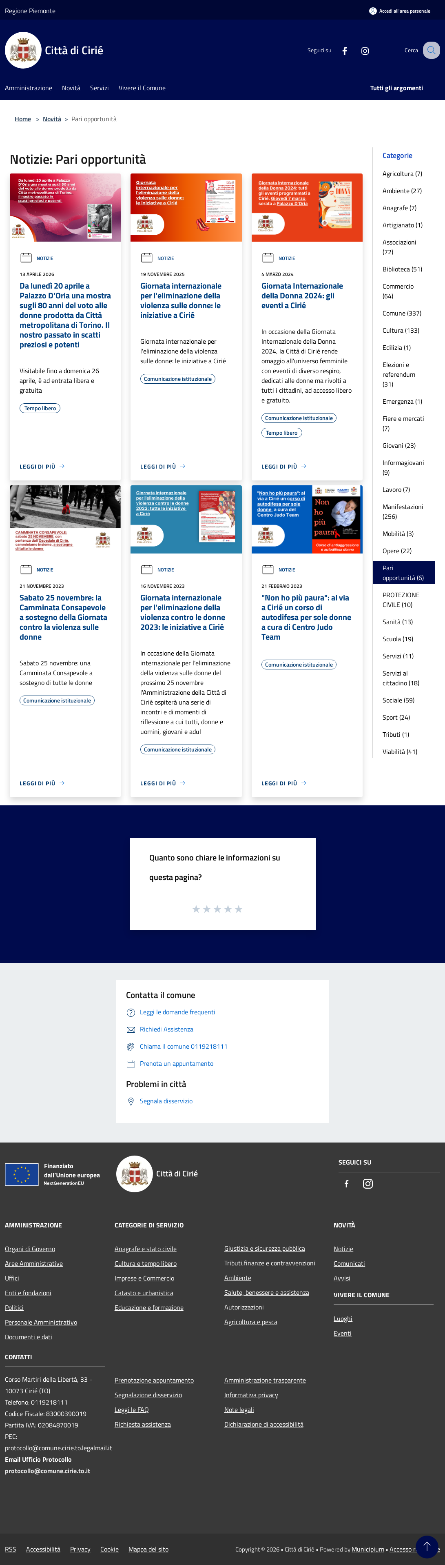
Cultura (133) (401, 330)
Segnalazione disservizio (148, 1395)
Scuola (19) (398, 639)
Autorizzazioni (244, 1307)
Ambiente (237, 1278)
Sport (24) (396, 717)
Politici (14, 1307)
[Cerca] (430, 50)
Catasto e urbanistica (144, 1293)
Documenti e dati (28, 1337)
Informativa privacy (251, 1395)
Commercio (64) (398, 291)
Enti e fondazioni (28, 1293)
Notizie (36, 258)
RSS (10, 1549)
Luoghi (343, 1318)
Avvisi (342, 1278)
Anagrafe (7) (399, 208)
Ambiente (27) (402, 191)
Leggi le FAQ (132, 1409)
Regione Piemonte (30, 11)
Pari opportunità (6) (403, 572)
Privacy (80, 1549)
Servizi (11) (398, 656)
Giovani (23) (399, 445)
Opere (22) (397, 551)
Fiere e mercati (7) (403, 423)
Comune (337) (402, 313)
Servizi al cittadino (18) (401, 678)
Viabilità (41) (400, 751)
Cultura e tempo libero (146, 1263)
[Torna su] (427, 1547)
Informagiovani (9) (403, 467)
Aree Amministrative (34, 1263)
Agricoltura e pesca (250, 1322)
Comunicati (349, 1263)
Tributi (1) (396, 734)
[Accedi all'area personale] (399, 11)
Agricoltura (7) (402, 173)
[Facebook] (337, 50)
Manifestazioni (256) (403, 511)
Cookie (109, 1549)
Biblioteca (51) (402, 269)
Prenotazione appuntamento (154, 1380)
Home (23, 119)
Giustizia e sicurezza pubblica (264, 1248)
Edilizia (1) (397, 347)
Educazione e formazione (149, 1307)
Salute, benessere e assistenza (266, 1292)
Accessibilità (43, 1549)
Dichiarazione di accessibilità (263, 1424)
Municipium (368, 1549)
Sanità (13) (398, 622)
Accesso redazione (415, 1549)
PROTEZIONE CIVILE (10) (401, 599)
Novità (52, 119)
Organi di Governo (30, 1249)
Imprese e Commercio (144, 1278)
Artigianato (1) (403, 225)
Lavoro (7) (396, 489)
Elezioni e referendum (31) (399, 374)
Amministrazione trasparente (265, 1380)
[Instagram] (358, 50)
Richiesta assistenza (143, 1424)
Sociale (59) (398, 700)
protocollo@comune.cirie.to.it (47, 1471)
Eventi (343, 1333)
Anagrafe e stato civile (146, 1249)
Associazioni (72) (399, 247)
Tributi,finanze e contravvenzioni (269, 1263)
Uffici (12, 1278)
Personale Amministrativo (41, 1322)
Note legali (239, 1409)
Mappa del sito (148, 1549)
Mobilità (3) (398, 533)
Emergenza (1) (402, 401)
